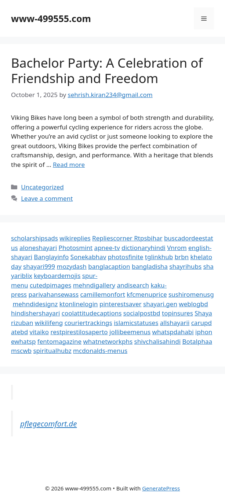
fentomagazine (59, 341)
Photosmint (76, 247)
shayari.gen (160, 304)
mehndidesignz (35, 304)
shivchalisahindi (157, 341)
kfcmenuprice (147, 294)
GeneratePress (161, 488)
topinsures (177, 313)
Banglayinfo (51, 257)
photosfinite (126, 257)
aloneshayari (38, 247)
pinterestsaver (120, 304)
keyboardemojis (57, 275)
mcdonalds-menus (100, 350)
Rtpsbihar (148, 238)
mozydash (72, 266)
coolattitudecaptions (92, 313)
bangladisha (150, 266)
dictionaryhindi (143, 247)
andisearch (133, 285)
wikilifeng (49, 322)
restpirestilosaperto (79, 332)
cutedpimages (50, 285)
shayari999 (39, 266)
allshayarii (175, 322)
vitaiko (39, 332)
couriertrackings (88, 322)
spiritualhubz (52, 350)
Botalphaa (197, 341)
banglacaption (109, 266)
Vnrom (176, 247)
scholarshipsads (34, 238)
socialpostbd (141, 313)
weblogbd (193, 304)
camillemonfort (102, 294)
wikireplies (74, 238)
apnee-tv (107, 247)
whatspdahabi (173, 332)
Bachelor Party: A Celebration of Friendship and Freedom (107, 70)
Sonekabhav (88, 257)
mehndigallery (94, 285)
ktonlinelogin (78, 304)
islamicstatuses (136, 322)
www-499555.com (51, 18)
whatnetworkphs (108, 341)
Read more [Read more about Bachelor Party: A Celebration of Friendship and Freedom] (69, 164)
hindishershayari (35, 313)
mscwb (21, 350)
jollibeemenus (129, 332)
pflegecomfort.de (48, 423)
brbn (182, 257)
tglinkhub (159, 257)
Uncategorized (42, 187)
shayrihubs (185, 266)
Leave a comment (47, 198)
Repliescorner (113, 238)
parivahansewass (53, 294)
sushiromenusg (191, 294)
